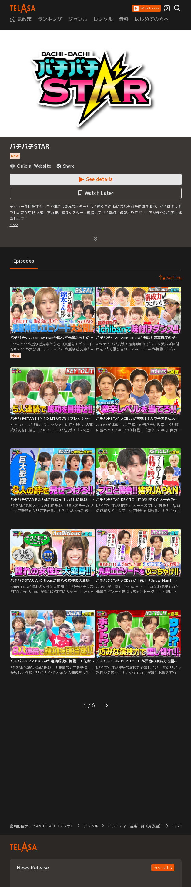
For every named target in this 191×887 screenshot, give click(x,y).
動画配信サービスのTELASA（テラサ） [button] (42, 826)
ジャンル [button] (91, 826)
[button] (146, 8)
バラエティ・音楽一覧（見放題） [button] (135, 826)
